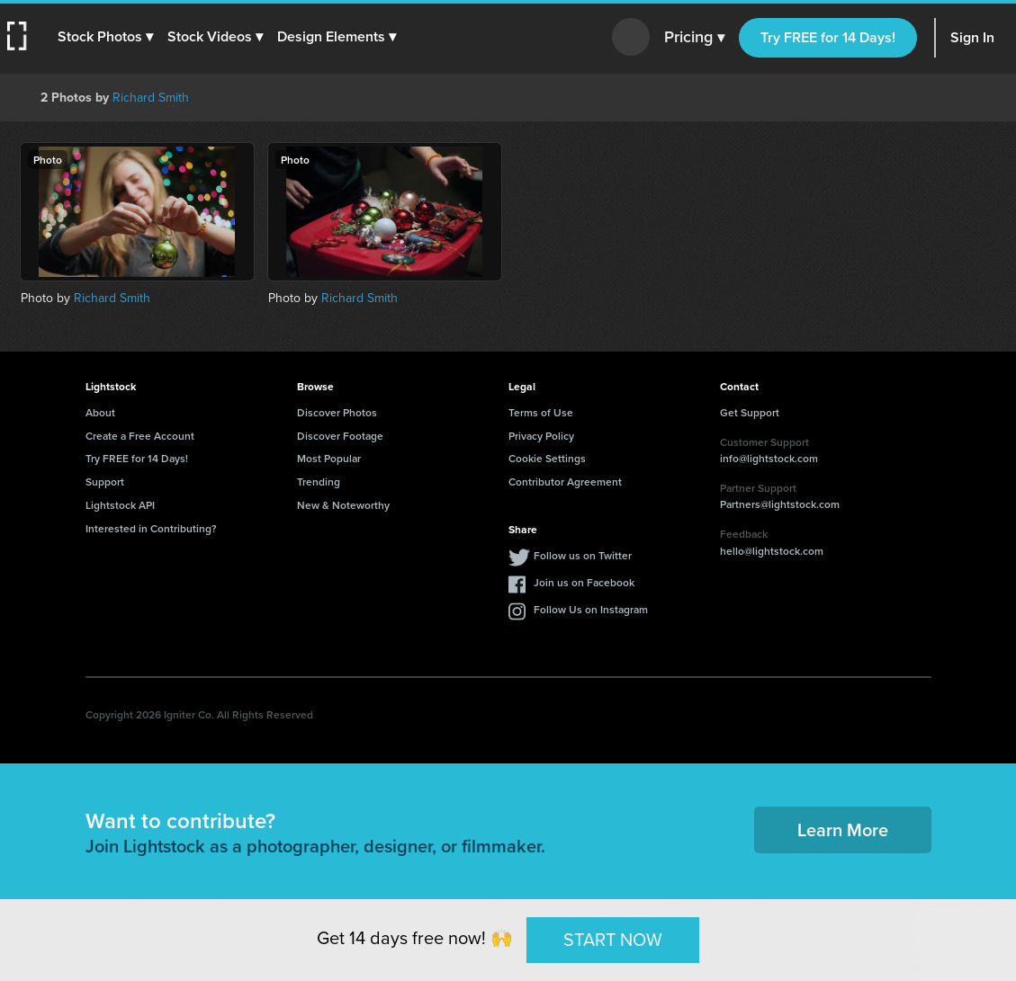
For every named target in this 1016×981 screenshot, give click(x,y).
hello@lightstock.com (771, 550)
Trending (318, 481)
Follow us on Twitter (583, 555)
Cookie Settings (547, 458)
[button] (105, 37)
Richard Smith (150, 97)
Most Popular (329, 458)
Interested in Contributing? (151, 528)
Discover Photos (337, 412)
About (100, 412)
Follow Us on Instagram (591, 609)
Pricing (694, 38)
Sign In (972, 37)
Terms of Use (540, 412)
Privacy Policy (541, 435)
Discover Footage (340, 435)
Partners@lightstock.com (780, 504)
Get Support (749, 412)
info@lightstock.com (769, 458)
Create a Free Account (139, 435)
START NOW (612, 939)
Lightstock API (120, 505)
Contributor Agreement (565, 481)
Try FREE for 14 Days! (827, 37)
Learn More (842, 829)
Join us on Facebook (584, 582)
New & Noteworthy (343, 505)
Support (104, 481)
